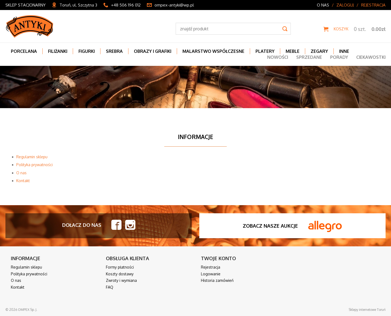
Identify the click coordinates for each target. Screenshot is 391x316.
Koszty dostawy (120, 274)
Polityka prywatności (34, 164)
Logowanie (210, 274)
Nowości (277, 57)
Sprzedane (309, 57)
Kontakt (23, 180)
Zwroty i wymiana (121, 280)
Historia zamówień (217, 280)
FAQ (109, 287)
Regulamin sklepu (32, 156)
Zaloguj (345, 5)
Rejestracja (373, 5)
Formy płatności (120, 267)
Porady (339, 57)
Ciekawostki (371, 57)
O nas (323, 5)
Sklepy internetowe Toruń (367, 310)
